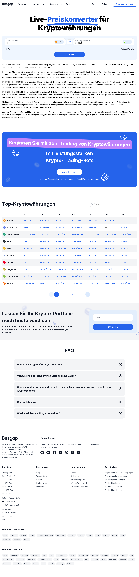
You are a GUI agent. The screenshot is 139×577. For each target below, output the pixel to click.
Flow (56, 559)
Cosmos (115, 555)
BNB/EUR (44, 248)
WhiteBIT (17, 539)
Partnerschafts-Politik (114, 487)
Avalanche (35, 555)
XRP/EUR (44, 241)
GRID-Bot (8, 480)
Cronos (124, 555)
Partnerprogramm (78, 480)
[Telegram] (42, 452)
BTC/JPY (93, 220)
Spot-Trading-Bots (9, 476)
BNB (51, 555)
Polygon (123, 559)
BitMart (26, 539)
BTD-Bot (8, 487)
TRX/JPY (93, 262)
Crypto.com (61, 535)
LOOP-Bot (9, 490)
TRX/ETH (109, 262)
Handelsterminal (9, 513)
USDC (51, 564)
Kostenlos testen (69, 172)
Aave (5, 555)
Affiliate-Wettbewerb (79, 483)
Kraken (105, 535)
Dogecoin (20, 559)
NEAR (103, 559)
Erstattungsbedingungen (115, 480)
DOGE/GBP (78, 269)
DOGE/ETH (110, 269)
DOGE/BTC (126, 269)
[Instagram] (66, 452)
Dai (132, 555)
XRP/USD (28, 241)
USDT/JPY (94, 234)
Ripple (132, 559)
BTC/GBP (77, 220)
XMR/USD (28, 283)
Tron (43, 564)
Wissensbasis (41, 476)
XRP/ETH (109, 241)
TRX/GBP (77, 262)
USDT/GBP (77, 234)
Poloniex (6, 539)
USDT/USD (29, 234)
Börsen (39, 480)
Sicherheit (75, 476)
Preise (4, 520)
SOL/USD (28, 255)
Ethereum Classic (45, 559)
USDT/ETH (110, 234)
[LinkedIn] (78, 452)
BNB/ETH (109, 248)
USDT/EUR (45, 234)
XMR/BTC (126, 283)
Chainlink (105, 555)
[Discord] (72, 452)
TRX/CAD (60, 262)
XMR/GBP (77, 283)
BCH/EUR (44, 276)
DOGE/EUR (45, 269)
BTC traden (69, 54)
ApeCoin (25, 555)
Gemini (89, 535)
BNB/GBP (77, 248)
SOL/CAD (60, 255)
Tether (35, 564)
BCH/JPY (93, 276)
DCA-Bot (8, 483)
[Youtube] (48, 452)
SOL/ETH (109, 255)
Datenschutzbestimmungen (116, 476)
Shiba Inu (17, 564)
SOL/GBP (77, 255)
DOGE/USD (29, 269)
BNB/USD (28, 248)
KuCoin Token (76, 559)
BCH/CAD (61, 276)
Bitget (32, 535)
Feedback (40, 487)
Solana (26, 564)
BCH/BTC (125, 276)
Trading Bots (7, 473)
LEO (86, 559)
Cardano (95, 555)
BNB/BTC (125, 248)
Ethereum (31, 559)
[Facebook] (54, 452)
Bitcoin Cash (83, 555)
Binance (14, 535)
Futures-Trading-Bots (11, 498)
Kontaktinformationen (79, 487)
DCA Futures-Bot (12, 505)
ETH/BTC (125, 227)
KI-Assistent (7, 509)
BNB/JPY (93, 248)
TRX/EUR (44, 262)
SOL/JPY (93, 255)
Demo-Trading (8, 516)
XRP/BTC (125, 241)
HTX (97, 535)
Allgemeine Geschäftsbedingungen (119, 473)
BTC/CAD (60, 220)
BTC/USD (28, 220)
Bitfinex (23, 535)
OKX (122, 535)
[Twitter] (60, 452)
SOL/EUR (44, 255)
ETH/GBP (77, 227)
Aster (5, 535)
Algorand (14, 555)
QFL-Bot (8, 493)
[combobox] (113, 204)
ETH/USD (28, 227)
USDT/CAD (61, 234)
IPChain (64, 559)
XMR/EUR (45, 283)
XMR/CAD (61, 283)
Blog (38, 473)
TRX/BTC (125, 262)
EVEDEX (72, 535)
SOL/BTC (125, 255)
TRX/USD (28, 262)
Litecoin (95, 559)
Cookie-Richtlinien (112, 483)
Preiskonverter (42, 483)
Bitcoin (72, 555)
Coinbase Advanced (45, 535)
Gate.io (81, 535)
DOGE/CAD (61, 269)
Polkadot (112, 559)
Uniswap (60, 564)
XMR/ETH (110, 283)
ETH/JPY (93, 227)
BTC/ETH (109, 220)
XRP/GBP (77, 241)
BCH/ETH (109, 276)
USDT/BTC (126, 234)
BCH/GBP (77, 276)
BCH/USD (28, 276)
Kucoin (114, 535)
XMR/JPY (93, 283)
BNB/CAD (61, 248)
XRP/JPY (93, 241)
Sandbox (6, 564)
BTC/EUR (44, 220)
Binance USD (61, 555)
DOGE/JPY (94, 269)
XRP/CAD (60, 241)
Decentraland (8, 559)
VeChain (70, 564)
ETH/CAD (61, 227)
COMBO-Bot (10, 501)
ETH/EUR (44, 227)
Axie (44, 555)
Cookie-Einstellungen (113, 490)
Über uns (74, 473)
